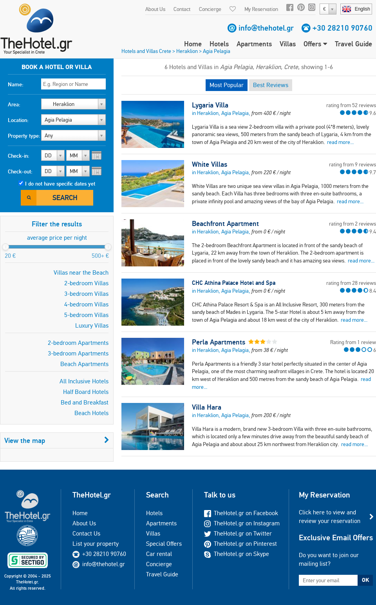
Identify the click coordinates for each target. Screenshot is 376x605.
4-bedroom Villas (86, 304)
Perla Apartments (218, 342)
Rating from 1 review (353, 342)
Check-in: (18, 155)
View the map (56, 440)
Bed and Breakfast (84, 402)
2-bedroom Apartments (78, 342)
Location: (18, 120)
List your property (95, 543)
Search (65, 197)
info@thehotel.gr (266, 28)
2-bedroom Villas (86, 283)
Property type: (24, 135)
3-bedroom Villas (86, 293)
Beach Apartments (84, 364)
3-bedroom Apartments (78, 353)
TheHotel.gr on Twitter (238, 533)
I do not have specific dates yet (60, 183)
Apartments (254, 43)
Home (193, 43)
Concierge (210, 9)
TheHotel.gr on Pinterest (240, 543)
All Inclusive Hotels (84, 381)
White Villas (209, 164)
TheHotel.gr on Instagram (242, 523)
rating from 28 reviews (351, 282)
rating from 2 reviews (352, 223)
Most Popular (227, 85)
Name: (16, 84)
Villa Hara (206, 407)
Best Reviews (270, 85)
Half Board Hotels (85, 391)
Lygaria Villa (210, 105)
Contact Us (86, 533)
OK (365, 579)
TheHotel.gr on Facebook (241, 513)
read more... (340, 142)
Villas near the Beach (81, 272)
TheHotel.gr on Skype (236, 554)
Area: (14, 104)
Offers (315, 43)
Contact (182, 9)
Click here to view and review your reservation (329, 516)
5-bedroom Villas (86, 315)
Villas (288, 43)
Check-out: (20, 171)
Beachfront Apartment (225, 223)
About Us (155, 9)
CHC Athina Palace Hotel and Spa (233, 282)
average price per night (57, 237)
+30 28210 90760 (342, 28)
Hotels (219, 43)
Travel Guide (353, 43)
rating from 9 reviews (352, 164)
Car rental (159, 554)
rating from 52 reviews (351, 105)
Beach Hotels (91, 413)
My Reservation (261, 9)
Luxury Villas (91, 325)
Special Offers (164, 543)
